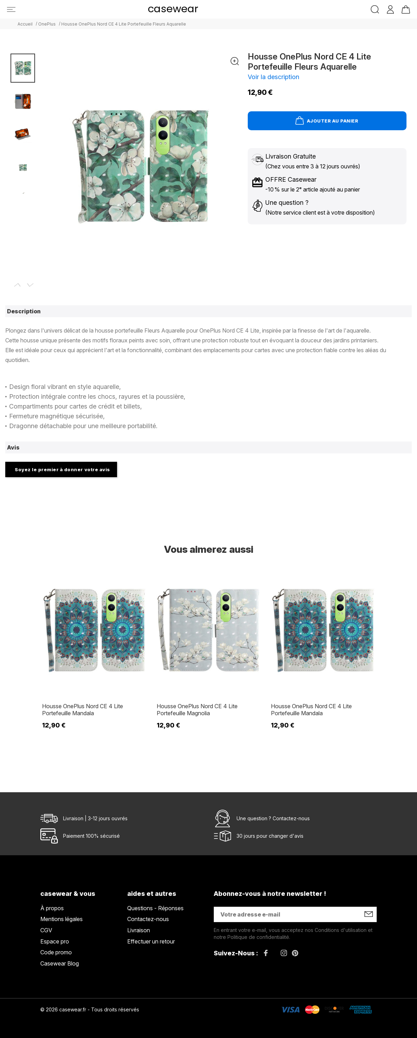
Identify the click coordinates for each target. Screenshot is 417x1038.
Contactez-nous (291, 818)
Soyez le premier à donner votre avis (62, 469)
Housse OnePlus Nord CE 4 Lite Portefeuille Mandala (82, 710)
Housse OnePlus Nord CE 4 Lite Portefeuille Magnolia (197, 710)
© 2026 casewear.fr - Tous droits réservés (89, 1009)
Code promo (56, 952)
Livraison (138, 930)
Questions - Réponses (155, 908)
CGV (46, 930)
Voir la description (273, 77)
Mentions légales (61, 918)
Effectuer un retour (151, 941)
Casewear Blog (59, 963)
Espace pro (54, 941)
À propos (52, 908)
